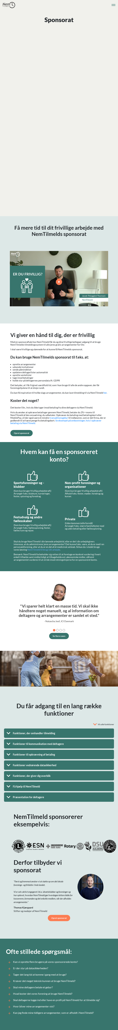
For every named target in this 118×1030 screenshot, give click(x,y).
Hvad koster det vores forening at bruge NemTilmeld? (39, 994)
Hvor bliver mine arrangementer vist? (30, 1007)
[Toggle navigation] (113, 5)
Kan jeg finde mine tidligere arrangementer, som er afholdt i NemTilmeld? (50, 1013)
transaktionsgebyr (59, 417)
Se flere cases (59, 636)
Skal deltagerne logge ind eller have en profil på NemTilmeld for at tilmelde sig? (53, 1000)
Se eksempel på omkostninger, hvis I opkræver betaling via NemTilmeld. (55, 422)
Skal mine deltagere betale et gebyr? (30, 988)
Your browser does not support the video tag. (59, 279)
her (105, 392)
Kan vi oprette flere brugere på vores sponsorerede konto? (42, 962)
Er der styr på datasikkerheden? (27, 968)
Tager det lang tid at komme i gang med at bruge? (37, 975)
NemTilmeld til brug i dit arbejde (43, 549)
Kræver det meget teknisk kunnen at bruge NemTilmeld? (41, 981)
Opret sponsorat (21, 433)
